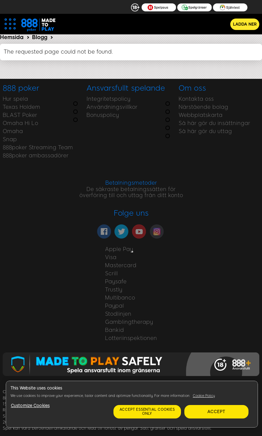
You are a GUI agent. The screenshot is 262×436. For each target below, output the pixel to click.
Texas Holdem (21, 107)
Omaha (13, 131)
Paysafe (116, 281)
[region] (132, 404)
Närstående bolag (203, 107)
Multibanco (120, 297)
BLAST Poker (20, 115)
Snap (10, 139)
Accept (216, 411)
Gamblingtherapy (129, 322)
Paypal (114, 306)
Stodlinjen (118, 314)
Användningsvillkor (111, 107)
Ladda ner (245, 24)
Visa (110, 257)
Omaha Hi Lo (20, 123)
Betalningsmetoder (131, 183)
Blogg (39, 37)
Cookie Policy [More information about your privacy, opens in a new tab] (204, 396)
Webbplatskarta (200, 115)
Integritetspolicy (108, 99)
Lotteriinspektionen (131, 338)
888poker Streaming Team (38, 147)
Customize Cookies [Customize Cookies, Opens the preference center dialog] (30, 405)
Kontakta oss (196, 99)
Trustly (113, 289)
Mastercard (120, 265)
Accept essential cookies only (147, 411)
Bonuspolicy (102, 115)
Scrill (111, 273)
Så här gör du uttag (205, 131)
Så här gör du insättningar (214, 123)
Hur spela (15, 99)
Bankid (114, 330)
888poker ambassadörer (36, 155)
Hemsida (12, 37)
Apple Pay (119, 249)
